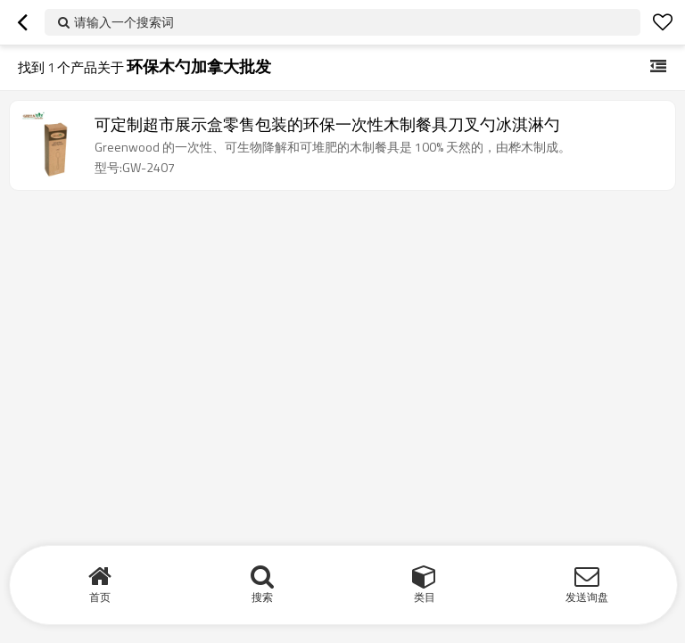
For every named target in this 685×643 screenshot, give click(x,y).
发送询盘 (586, 597)
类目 (424, 597)
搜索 (262, 597)
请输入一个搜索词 (124, 21)
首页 (100, 597)
